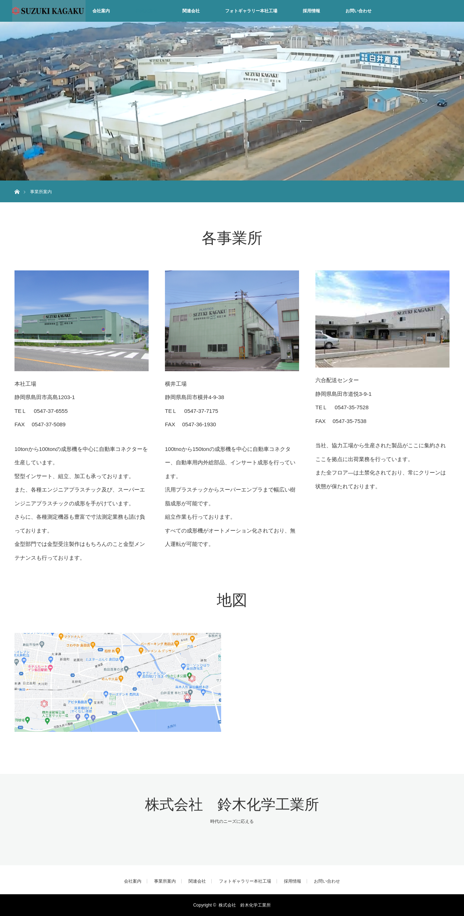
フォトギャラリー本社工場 (251, 10)
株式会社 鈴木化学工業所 (232, 804)
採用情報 (311, 10)
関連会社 (191, 10)
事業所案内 (146, 10)
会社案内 (101, 10)
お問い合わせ (358, 10)
